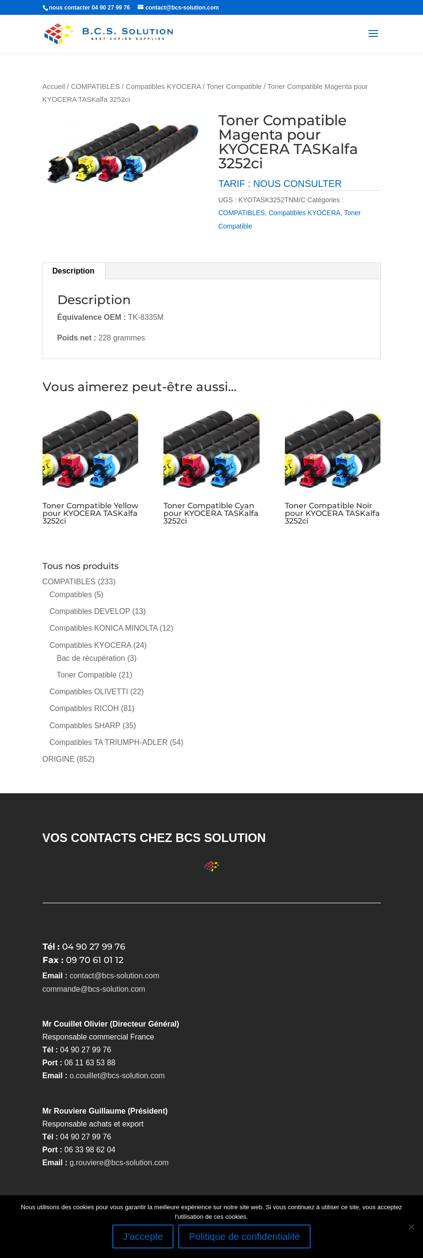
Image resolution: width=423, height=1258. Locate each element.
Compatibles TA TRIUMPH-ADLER (109, 742)
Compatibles (71, 595)
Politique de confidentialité (244, 1236)
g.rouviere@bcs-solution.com (118, 1163)
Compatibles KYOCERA (163, 86)
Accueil (54, 86)
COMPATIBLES (95, 86)
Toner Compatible (233, 86)
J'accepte (143, 1236)
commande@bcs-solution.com (94, 989)
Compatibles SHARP (85, 726)
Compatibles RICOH (84, 708)
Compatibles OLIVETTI (89, 692)
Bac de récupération (91, 658)
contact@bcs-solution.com (114, 976)
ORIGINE (59, 759)
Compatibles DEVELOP (90, 611)
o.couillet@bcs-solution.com (116, 1076)
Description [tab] (74, 271)
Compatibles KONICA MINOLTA (104, 628)
